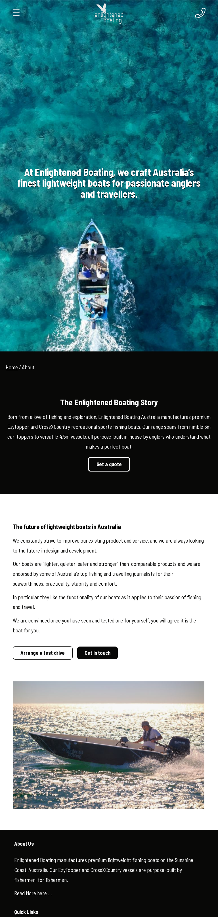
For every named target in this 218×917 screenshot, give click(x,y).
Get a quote (109, 464)
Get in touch (97, 653)
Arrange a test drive (42, 653)
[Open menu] (16, 12)
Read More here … (33, 893)
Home (12, 367)
